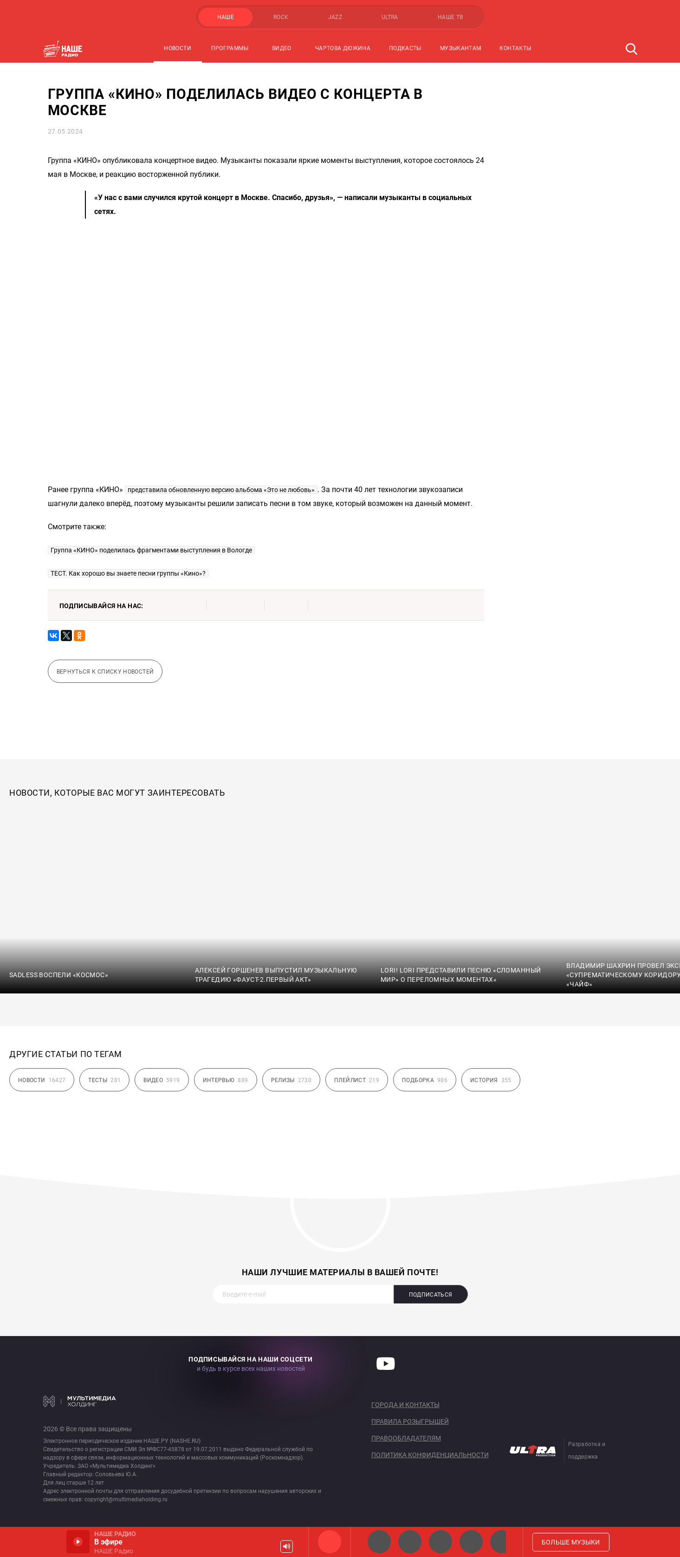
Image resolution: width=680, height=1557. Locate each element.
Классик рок (471, 1541)
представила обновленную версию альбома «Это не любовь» (221, 489)
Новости (177, 48)
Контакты (515, 48)
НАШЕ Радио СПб (409, 1541)
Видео (281, 48)
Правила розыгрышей (410, 1421)
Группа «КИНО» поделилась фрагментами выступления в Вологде (151, 550)
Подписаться (431, 1294)
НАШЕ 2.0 (379, 1541)
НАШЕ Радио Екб (440, 1541)
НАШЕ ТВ (450, 17)
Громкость (286, 1546)
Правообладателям (406, 1438)
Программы (229, 48)
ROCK (280, 17)
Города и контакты (405, 1404)
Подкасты (405, 48)
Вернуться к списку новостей (105, 671)
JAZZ (335, 17)
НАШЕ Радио (329, 1541)
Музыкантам (460, 48)
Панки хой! (501, 1541)
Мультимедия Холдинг (79, 1401)
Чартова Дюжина (342, 48)
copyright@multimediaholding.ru (126, 1499)
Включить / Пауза (78, 1541)
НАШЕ (225, 17)
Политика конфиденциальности (430, 1455)
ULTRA (390, 17)
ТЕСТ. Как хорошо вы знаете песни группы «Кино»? (128, 573)
